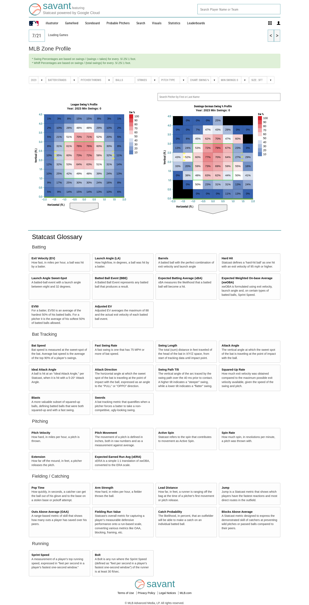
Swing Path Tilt (168, 369)
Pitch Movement (106, 432)
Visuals (156, 23)
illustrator (52, 23)
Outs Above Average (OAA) (50, 511)
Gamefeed (71, 23)
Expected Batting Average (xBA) (180, 278)
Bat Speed (38, 345)
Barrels (163, 258)
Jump (225, 487)
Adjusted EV (103, 306)
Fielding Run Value (108, 511)
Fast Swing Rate (106, 345)
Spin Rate (228, 432)
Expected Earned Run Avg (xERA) (118, 456)
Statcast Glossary (57, 236)
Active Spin (166, 432)
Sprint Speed (40, 554)
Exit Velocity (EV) (43, 258)
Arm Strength (104, 487)
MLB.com (185, 593)
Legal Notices (168, 593)
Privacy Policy (147, 593)
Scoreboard (92, 23)
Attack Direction (106, 369)
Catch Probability (170, 511)
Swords (100, 397)
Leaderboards (196, 23)
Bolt (98, 554)
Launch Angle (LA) (107, 258)
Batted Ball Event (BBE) (111, 278)
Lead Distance (168, 487)
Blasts (35, 397)
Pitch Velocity (40, 432)
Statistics (174, 23)
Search (140, 23)
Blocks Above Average (237, 511)
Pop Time (37, 487)
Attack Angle (230, 345)
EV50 (34, 306)
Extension (38, 456)
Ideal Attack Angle (43, 369)
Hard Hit (227, 258)
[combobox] (238, 9)
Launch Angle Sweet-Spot (49, 278)
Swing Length (167, 345)
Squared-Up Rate (233, 369)
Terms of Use (126, 593)
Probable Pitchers (118, 23)
